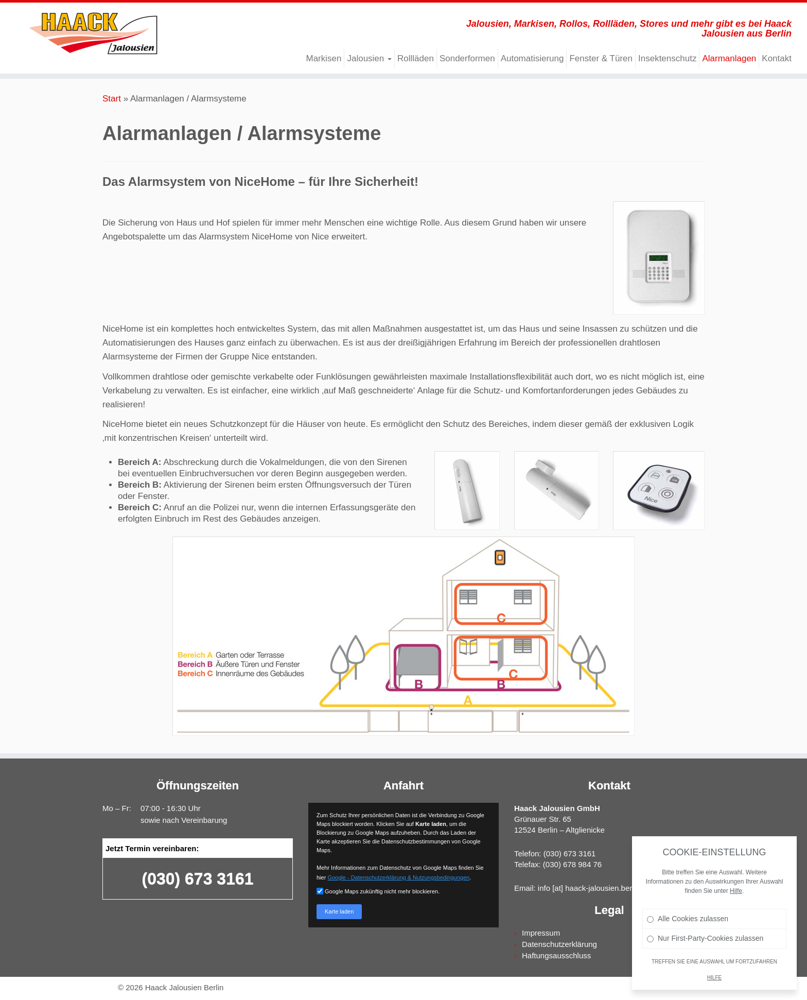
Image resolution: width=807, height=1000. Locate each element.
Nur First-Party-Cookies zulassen (705, 938)
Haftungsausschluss (556, 955)
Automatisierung (532, 58)
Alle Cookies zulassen (687, 919)
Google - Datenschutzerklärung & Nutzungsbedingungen (398, 877)
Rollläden (415, 58)
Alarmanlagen (729, 58)
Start (111, 99)
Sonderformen (467, 58)
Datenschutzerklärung (559, 944)
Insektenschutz (667, 58)
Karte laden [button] (339, 911)
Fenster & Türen (601, 58)
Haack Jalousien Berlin (184, 987)
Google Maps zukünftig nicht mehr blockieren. (378, 891)
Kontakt (777, 58)
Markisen (323, 58)
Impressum (541, 932)
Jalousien (369, 58)
